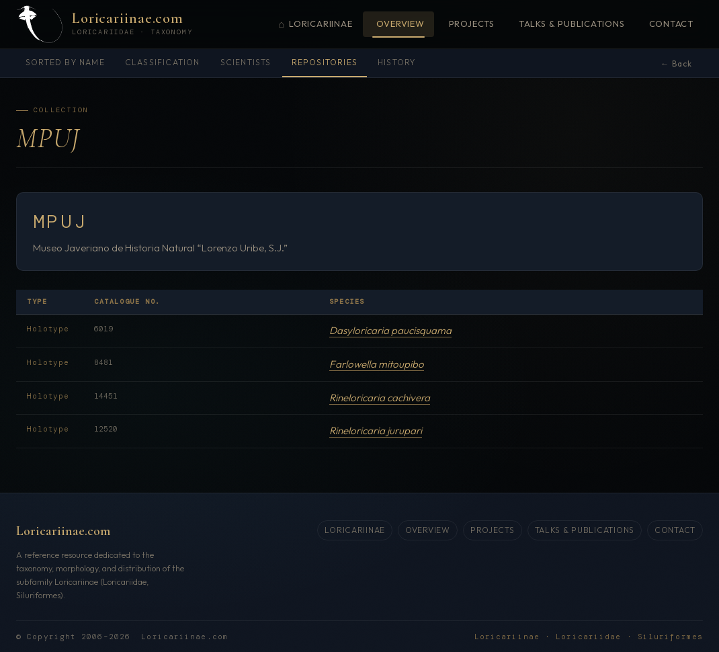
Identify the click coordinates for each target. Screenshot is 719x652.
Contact (671, 23)
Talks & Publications (572, 23)
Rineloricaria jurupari (375, 430)
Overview (400, 23)
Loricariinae (315, 24)
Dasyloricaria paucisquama (390, 330)
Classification (162, 62)
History (396, 62)
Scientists (245, 62)
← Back (676, 63)
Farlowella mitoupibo (376, 364)
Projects (472, 23)
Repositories (324, 62)
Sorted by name (65, 62)
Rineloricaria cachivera (379, 397)
